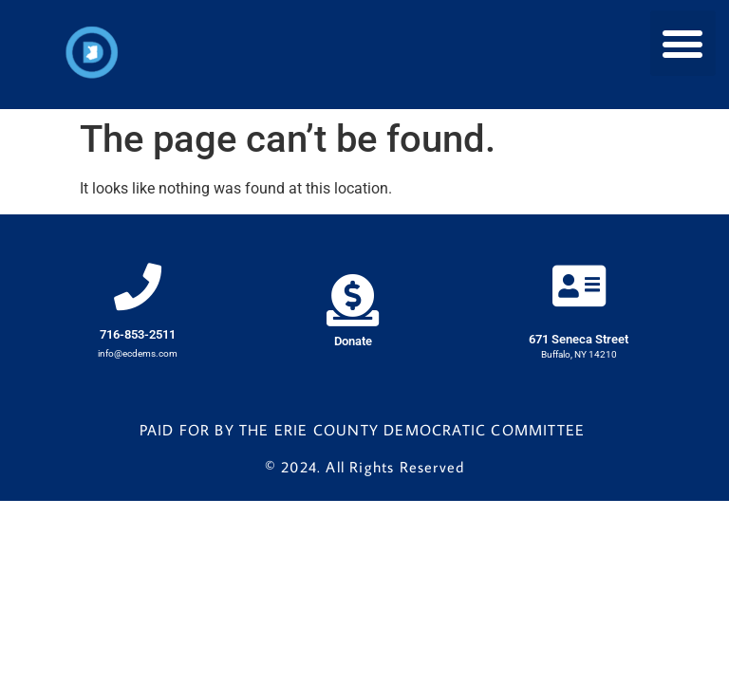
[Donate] (353, 300)
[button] (683, 43)
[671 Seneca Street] (579, 285)
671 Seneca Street (578, 339)
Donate (353, 341)
